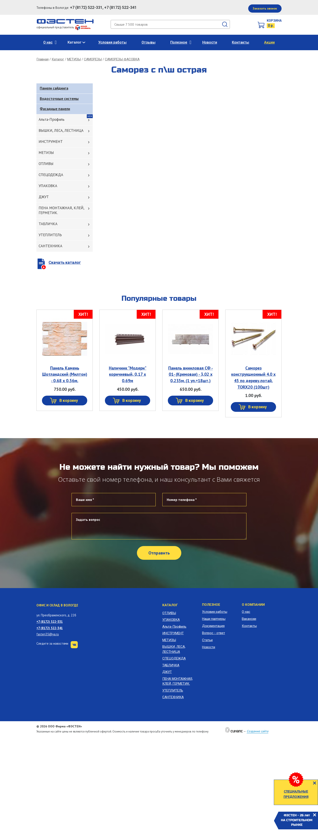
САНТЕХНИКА (50, 245)
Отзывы (148, 42)
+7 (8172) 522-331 (49, 621)
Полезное (178, 42)
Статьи (207, 640)
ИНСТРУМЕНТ (51, 141)
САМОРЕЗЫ (93, 59)
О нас (48, 42)
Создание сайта (257, 731)
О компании (253, 605)
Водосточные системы (59, 98)
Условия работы (112, 42)
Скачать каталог (65, 262)
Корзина (274, 20)
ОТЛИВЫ (46, 163)
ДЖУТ (44, 196)
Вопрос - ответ (213, 633)
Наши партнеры (213, 619)
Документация (213, 626)
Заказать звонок (265, 8)
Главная (42, 59)
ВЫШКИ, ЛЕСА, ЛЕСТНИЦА (61, 130)
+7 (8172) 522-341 (49, 628)
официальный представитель (63, 27)
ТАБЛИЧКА (48, 223)
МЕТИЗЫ (74, 59)
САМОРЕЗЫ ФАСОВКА (122, 59)
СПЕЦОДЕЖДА (51, 174)
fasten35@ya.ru (47, 634)
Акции (269, 42)
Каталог (74, 42)
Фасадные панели (55, 108)
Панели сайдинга (54, 88)
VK (74, 644)
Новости (209, 42)
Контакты (240, 42)
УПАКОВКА (48, 185)
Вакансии (249, 619)
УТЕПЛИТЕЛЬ (50, 234)
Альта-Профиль (51, 119)
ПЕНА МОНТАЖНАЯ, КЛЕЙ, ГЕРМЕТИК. (61, 210)
